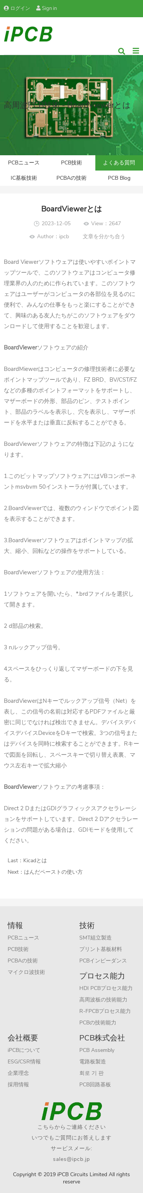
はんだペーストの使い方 (53, 872)
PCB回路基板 (95, 1084)
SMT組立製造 (95, 937)
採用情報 (18, 1084)
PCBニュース (24, 162)
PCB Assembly (96, 1050)
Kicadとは (35, 860)
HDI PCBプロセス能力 (106, 988)
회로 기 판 (91, 1073)
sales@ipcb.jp (71, 1159)
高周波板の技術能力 (103, 999)
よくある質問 (119, 162)
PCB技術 (71, 162)
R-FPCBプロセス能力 (105, 1011)
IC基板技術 (24, 178)
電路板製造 (92, 1061)
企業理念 (18, 1073)
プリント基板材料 (100, 949)
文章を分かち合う (104, 236)
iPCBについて (24, 1050)
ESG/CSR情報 (24, 1061)
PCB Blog (119, 178)
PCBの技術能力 (97, 1022)
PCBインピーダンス (103, 960)
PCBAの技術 (71, 178)
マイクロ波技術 (26, 972)
